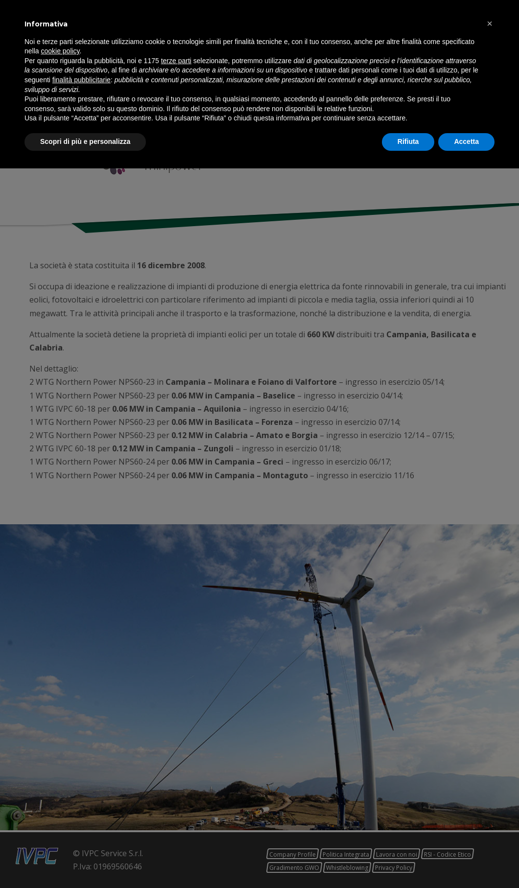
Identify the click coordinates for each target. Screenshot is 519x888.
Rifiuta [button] (408, 861)
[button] (489, 743)
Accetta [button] (466, 861)
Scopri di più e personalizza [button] (85, 861)
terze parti (176, 780)
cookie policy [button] (60, 771)
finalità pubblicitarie (81, 799)
